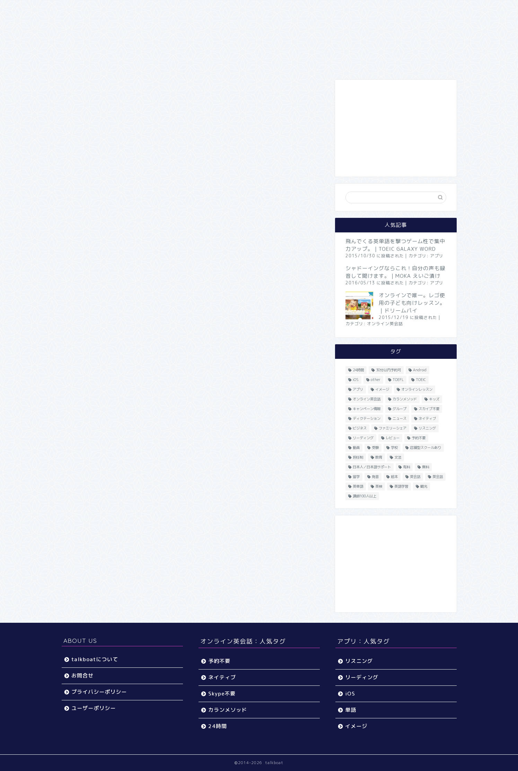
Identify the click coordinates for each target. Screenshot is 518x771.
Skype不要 (222, 693)
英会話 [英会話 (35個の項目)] (437, 476)
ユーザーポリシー (93, 708)
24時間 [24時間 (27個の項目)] (358, 369)
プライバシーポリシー (99, 691)
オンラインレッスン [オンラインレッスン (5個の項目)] (416, 389)
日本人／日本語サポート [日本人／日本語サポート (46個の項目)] (372, 466)
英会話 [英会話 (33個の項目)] (415, 476)
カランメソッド (227, 710)
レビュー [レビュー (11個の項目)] (393, 437)
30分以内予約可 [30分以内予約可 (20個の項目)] (388, 369)
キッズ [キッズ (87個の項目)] (434, 399)
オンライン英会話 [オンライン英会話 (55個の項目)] (366, 399)
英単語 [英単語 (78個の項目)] (358, 486)
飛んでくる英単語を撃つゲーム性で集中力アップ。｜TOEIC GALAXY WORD (395, 245)
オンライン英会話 (385, 324)
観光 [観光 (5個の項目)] (423, 486)
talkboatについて (94, 659)
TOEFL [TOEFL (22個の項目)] (398, 379)
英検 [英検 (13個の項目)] (378, 486)
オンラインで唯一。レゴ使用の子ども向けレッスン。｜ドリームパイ (412, 303)
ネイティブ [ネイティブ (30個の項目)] (427, 418)
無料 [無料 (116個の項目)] (425, 466)
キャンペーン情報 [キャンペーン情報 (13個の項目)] (366, 408)
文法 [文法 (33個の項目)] (397, 457)
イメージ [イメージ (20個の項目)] (382, 389)
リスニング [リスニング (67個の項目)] (427, 428)
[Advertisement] (395, 128)
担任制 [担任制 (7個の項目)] (358, 457)
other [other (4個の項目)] (375, 379)
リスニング (359, 661)
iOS (350, 693)
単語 (350, 710)
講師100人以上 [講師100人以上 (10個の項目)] (364, 496)
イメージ (356, 726)
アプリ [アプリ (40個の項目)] (358, 389)
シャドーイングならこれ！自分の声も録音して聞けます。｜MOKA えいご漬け (395, 272)
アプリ (437, 256)
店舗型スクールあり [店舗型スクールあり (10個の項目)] (425, 447)
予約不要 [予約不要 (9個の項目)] (418, 437)
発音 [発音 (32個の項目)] (375, 476)
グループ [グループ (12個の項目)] (399, 408)
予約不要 (219, 661)
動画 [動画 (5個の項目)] (356, 447)
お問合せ (82, 675)
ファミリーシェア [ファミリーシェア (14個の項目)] (392, 428)
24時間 (217, 726)
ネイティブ (222, 677)
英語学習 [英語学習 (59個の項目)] (401, 486)
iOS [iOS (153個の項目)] (356, 379)
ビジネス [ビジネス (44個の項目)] (360, 428)
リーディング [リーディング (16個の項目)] (363, 437)
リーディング (361, 677)
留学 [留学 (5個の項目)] (356, 476)
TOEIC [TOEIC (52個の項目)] (421, 379)
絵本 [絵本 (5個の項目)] (394, 476)
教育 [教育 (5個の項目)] (378, 457)
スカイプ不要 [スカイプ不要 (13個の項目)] (429, 408)
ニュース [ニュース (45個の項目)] (399, 418)
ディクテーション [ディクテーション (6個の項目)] (366, 418)
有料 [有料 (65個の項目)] (406, 466)
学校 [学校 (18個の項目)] (394, 447)
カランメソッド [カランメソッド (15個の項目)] (405, 399)
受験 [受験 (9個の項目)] (375, 447)
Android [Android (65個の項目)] (420, 369)
